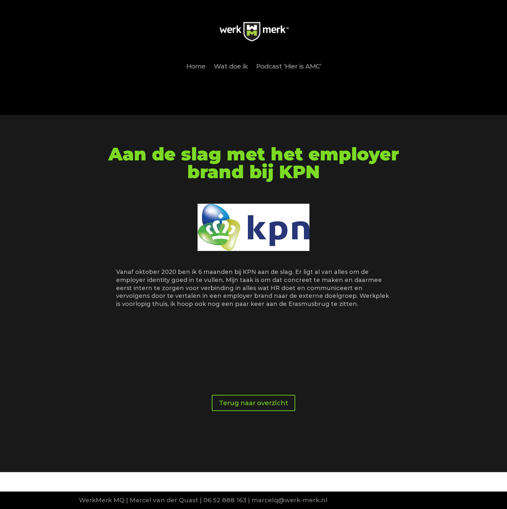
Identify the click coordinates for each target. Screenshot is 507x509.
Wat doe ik (231, 67)
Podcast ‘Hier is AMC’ (288, 67)
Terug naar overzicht (253, 403)
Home (195, 67)
